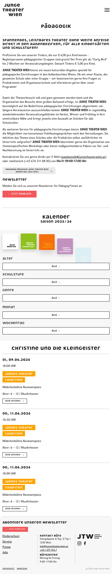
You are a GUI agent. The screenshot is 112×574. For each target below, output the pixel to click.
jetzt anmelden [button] (19, 194)
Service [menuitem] (7, 541)
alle (56, 266)
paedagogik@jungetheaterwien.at (83, 157)
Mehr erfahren (14, 402)
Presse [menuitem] (6, 547)
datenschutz (8, 569)
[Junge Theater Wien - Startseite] (13, 10)
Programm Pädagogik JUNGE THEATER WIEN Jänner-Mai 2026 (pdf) (29, 171)
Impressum (22, 569)
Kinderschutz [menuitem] (11, 536)
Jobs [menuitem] (5, 552)
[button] (107, 10)
